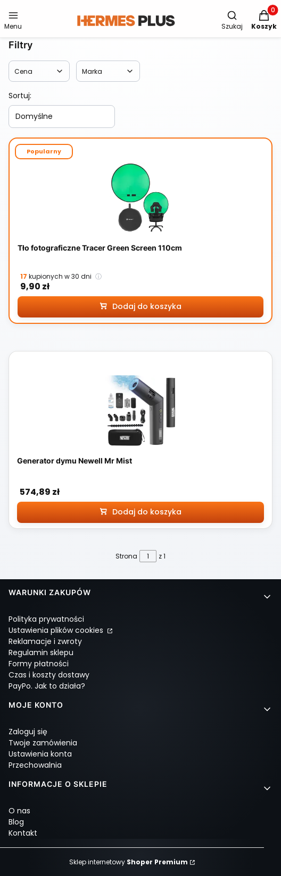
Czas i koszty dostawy (49, 674)
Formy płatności (39, 663)
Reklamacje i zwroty (45, 641)
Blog (16, 822)
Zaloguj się (28, 731)
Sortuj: (20, 95)
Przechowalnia (35, 765)
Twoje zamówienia (43, 742)
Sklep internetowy (128, 861)
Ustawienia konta (40, 754)
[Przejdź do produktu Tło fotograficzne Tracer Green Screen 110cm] (140, 198)
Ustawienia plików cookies (57, 630)
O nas (19, 810)
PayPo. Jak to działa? (47, 686)
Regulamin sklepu (41, 652)
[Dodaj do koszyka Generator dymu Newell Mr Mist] (140, 511)
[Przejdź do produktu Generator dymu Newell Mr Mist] (140, 411)
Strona (126, 556)
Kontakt (23, 833)
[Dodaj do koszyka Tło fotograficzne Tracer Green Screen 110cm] (140, 306)
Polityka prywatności (46, 619)
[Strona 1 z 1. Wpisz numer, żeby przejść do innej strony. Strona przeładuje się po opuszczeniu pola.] (147, 556)
